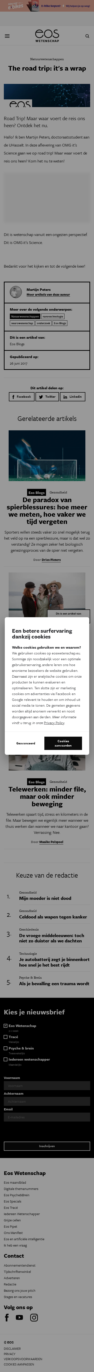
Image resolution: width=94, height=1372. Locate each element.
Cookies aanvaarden (63, 743)
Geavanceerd (25, 743)
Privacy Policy (54, 722)
